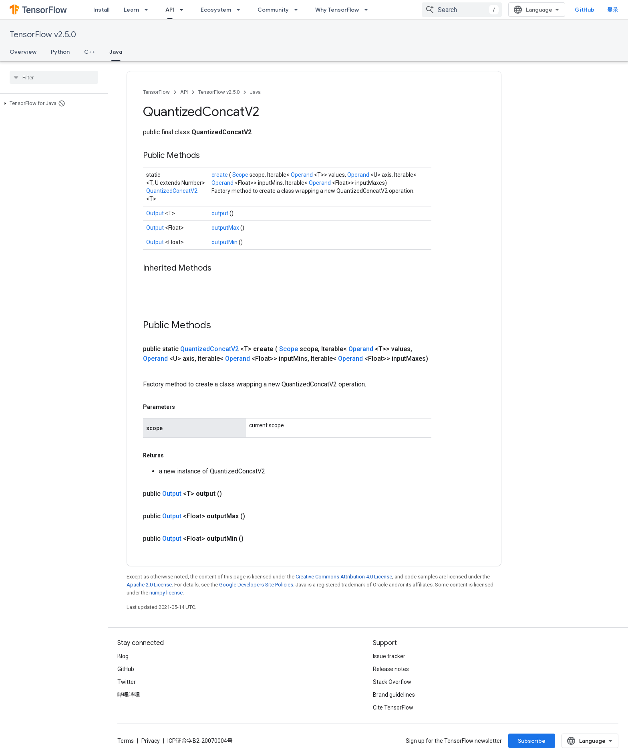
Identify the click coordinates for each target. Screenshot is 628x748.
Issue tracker (389, 656)
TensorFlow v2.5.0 (43, 35)
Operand (302, 175)
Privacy (150, 741)
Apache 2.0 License (149, 585)
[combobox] (462, 9)
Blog (123, 656)
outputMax (225, 227)
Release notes (391, 669)
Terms (125, 741)
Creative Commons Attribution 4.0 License (344, 577)
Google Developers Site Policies (256, 585)
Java (255, 92)
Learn (131, 9)
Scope (241, 175)
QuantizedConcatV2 (171, 191)
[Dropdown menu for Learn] (148, 9)
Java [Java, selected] (115, 51)
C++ (89, 51)
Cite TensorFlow (393, 707)
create (220, 175)
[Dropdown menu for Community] (298, 9)
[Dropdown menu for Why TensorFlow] (368, 9)
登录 (612, 9)
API (184, 92)
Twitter (126, 682)
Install (101, 9)
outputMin (225, 242)
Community (273, 9)
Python (60, 51)
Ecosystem (216, 9)
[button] (52, 103)
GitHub (584, 9)
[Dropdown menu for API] (183, 9)
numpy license (166, 593)
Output (155, 213)
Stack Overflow (392, 682)
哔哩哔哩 (128, 694)
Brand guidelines (394, 694)
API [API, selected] (169, 9)
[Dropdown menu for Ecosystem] (240, 9)
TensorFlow (156, 92)
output (220, 213)
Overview (23, 51)
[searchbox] (54, 77)
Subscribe (531, 740)
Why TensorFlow (337, 9)
